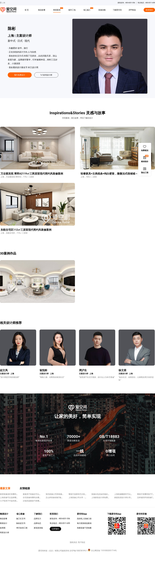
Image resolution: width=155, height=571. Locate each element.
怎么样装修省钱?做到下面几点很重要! (61, 497)
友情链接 (25, 488)
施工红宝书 (20, 519)
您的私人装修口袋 (84, 519)
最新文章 (5, 488)
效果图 (2, 528)
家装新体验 (38, 528)
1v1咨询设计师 (46, 75)
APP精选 (132, 10)
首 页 (27, 10)
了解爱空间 (117, 10)
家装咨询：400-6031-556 (60, 519)
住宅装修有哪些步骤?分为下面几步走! (38, 497)
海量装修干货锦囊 (84, 528)
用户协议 (81, 542)
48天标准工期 (21, 528)
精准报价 (149, 10)
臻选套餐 (41, 10)
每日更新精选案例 (84, 523)
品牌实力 (37, 519)
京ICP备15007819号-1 (78, 551)
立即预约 (55, 529)
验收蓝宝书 (20, 523)
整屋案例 (57, 9)
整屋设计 (3, 523)
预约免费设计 (19, 75)
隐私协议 (73, 542)
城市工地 (72, 10)
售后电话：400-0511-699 (60, 523)
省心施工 (87, 9)
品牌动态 (37, 523)
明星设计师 (4, 532)
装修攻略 (102, 10)
